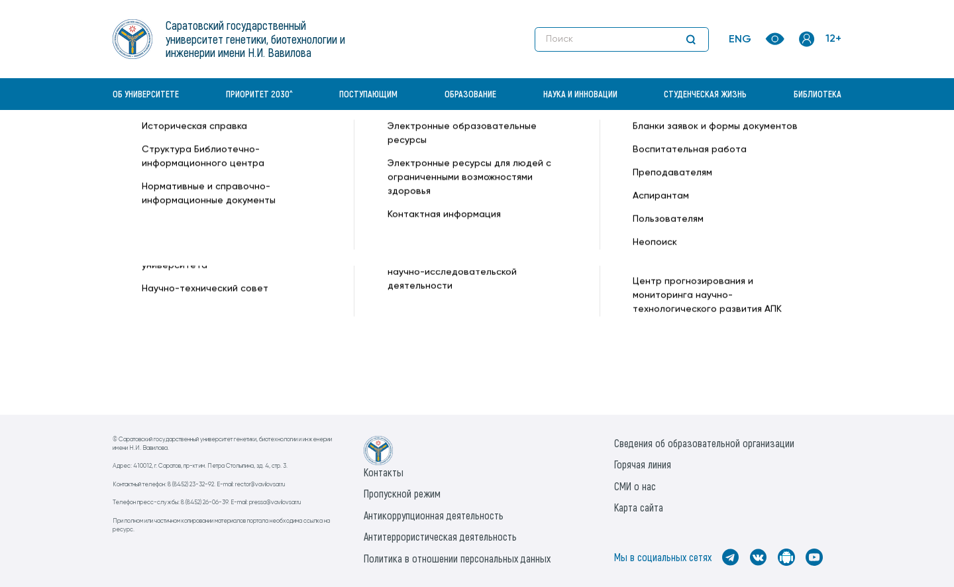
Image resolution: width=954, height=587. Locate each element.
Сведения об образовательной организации (704, 443)
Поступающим (368, 93)
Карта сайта (638, 507)
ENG (740, 39)
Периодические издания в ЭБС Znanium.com (215, 302)
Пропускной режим (402, 493)
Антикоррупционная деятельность (434, 515)
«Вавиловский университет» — (181, 143)
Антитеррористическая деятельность (440, 536)
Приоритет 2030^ (259, 93)
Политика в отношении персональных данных (457, 558)
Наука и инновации (580, 93)
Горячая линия (642, 464)
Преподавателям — (486, 143)
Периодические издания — (594, 143)
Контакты (383, 472)
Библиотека (817, 93)
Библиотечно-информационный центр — (345, 143)
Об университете (146, 93)
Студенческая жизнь (705, 93)
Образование (470, 93)
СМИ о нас (635, 486)
